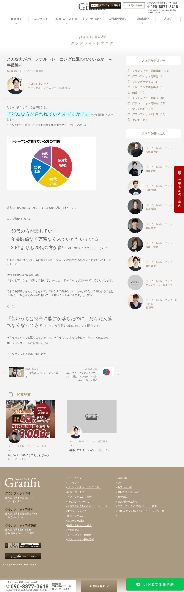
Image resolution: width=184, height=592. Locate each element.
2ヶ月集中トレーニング (80, 501)
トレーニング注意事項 (148, 87)
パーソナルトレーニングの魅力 (84, 487)
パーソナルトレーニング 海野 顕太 (49, 87)
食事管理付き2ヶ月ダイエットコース (87, 506)
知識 (139, 92)
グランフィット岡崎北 (148, 76)
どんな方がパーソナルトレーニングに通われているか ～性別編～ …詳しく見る (81, 376)
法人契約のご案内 (127, 501)
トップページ (74, 477)
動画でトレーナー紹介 (79, 525)
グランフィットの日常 (148, 114)
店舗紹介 (122, 477)
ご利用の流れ (74, 530)
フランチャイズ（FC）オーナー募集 (137, 506)
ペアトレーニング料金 (79, 496)
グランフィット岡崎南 (31, 71)
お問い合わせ (125, 487)
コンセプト (73, 482)
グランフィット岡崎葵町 (151, 70)
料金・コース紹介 (77, 492)
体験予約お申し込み (128, 492)
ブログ (121, 482)
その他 (139, 119)
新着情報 (122, 496)
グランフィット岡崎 (148, 97)
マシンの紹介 (143, 108)
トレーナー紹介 (75, 520)
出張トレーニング (77, 515)
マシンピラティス (145, 81)
